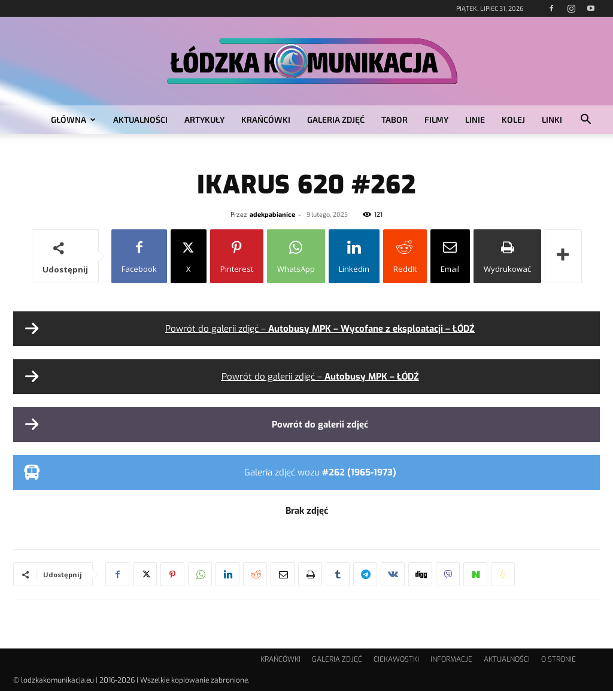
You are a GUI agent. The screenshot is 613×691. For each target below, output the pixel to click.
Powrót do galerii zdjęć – (320, 329)
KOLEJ (513, 119)
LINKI (552, 119)
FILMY (436, 119)
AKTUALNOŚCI (140, 119)
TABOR (394, 119)
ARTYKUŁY (204, 119)
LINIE (475, 119)
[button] (585, 120)
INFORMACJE (451, 659)
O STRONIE (558, 659)
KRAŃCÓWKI (265, 119)
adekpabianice (272, 214)
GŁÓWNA (73, 119)
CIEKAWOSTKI (396, 659)
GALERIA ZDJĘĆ (336, 119)
